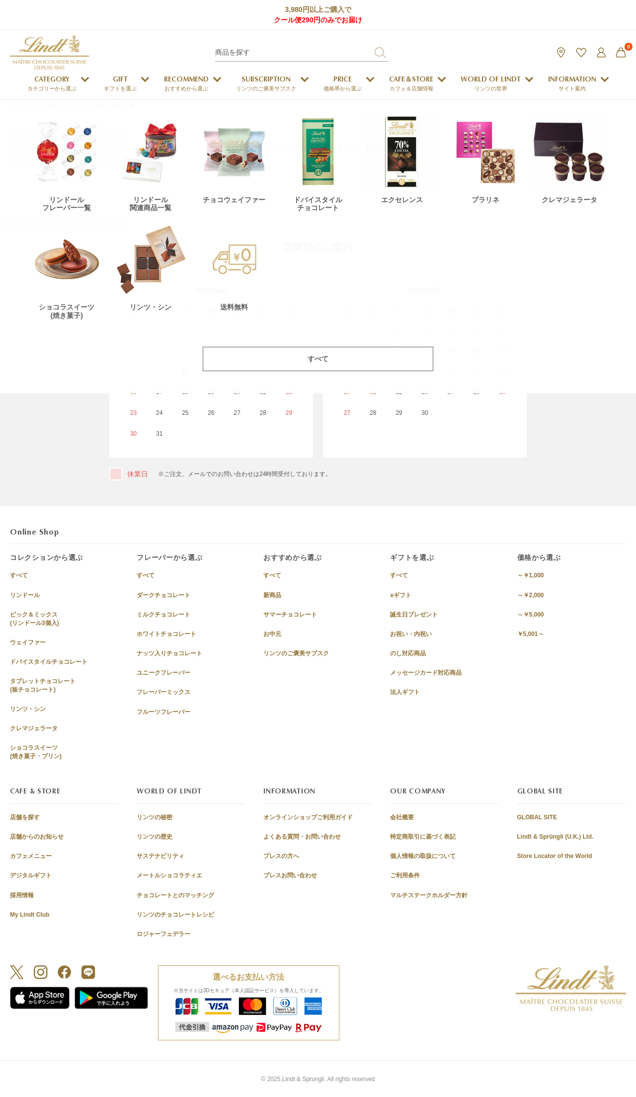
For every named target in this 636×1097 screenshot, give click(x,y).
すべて (19, 575)
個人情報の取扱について (423, 856)
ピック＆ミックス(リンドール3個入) (34, 619)
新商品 (272, 595)
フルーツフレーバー (163, 711)
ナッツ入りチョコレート (169, 653)
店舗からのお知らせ (37, 836)
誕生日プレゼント (414, 614)
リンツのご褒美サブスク (296, 653)
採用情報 (22, 895)
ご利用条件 (405, 875)
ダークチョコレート (163, 595)
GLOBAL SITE (537, 817)
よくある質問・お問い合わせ (302, 836)
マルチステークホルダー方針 (429, 895)
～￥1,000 (530, 575)
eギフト (400, 595)
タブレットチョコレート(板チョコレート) (43, 685)
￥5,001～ (530, 633)
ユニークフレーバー (163, 672)
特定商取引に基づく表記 (423, 836)
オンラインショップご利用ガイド (308, 817)
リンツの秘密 (154, 817)
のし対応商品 (408, 653)
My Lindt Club (29, 914)
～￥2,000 (530, 595)
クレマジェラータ (34, 728)
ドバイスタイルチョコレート (48, 661)
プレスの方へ (281, 856)
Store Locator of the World (554, 856)
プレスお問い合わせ (290, 875)
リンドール (25, 595)
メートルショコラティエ (169, 875)
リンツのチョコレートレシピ (175, 914)
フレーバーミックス (163, 692)
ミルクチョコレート (163, 614)
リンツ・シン (28, 708)
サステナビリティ (160, 856)
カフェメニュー (31, 856)
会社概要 (402, 817)
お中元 (272, 633)
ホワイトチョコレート (166, 633)
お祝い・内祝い (411, 633)
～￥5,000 (530, 614)
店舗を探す (25, 817)
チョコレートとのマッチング (175, 895)
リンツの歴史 (154, 836)
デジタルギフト (31, 875)
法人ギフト (405, 692)
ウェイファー (28, 642)
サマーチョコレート (290, 614)
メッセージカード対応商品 (426, 672)
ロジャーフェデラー (163, 934)
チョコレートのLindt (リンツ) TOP (58, 106)
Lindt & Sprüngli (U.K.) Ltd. (555, 836)
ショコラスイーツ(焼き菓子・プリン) (36, 752)
